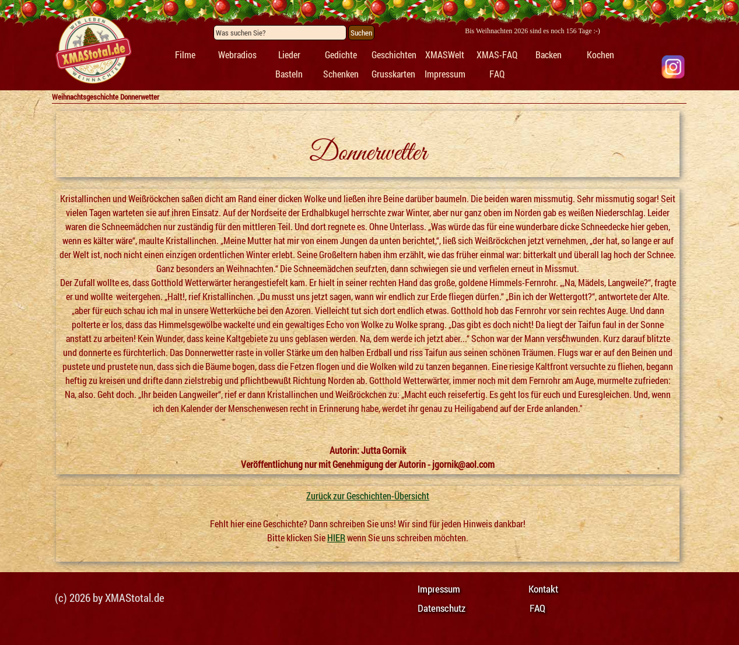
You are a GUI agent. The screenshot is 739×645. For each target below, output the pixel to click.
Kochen (600, 54)
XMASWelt (444, 54)
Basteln (289, 74)
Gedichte (341, 54)
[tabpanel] (92, 50)
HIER (336, 537)
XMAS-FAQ (497, 54)
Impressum (445, 74)
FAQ (497, 74)
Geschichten (394, 54)
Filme (185, 54)
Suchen (361, 32)
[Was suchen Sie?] (279, 32)
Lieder (289, 54)
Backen (548, 54)
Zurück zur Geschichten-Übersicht (367, 495)
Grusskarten (393, 74)
